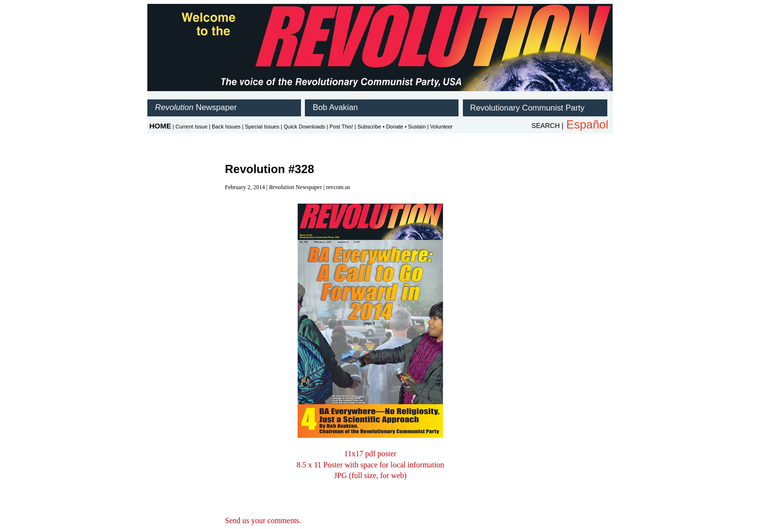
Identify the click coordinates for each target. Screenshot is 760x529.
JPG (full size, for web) (370, 475)
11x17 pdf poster (370, 453)
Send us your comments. (263, 520)
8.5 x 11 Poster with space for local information (370, 465)
